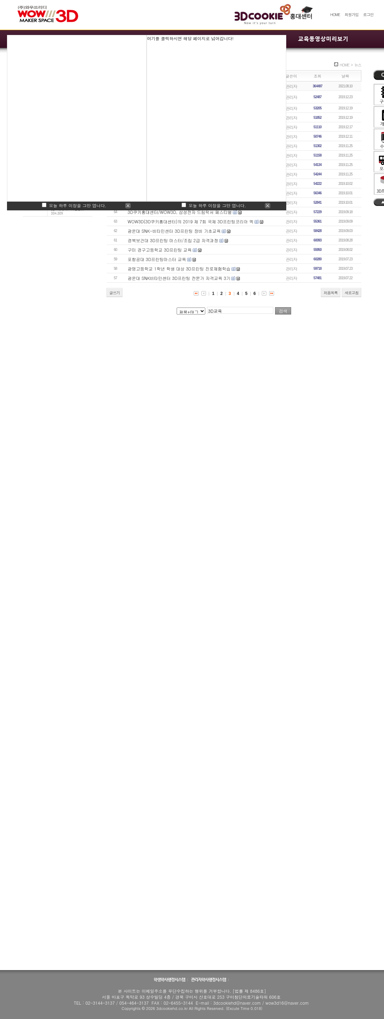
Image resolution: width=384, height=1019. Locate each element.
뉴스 (357, 64)
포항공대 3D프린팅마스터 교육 (157, 259)
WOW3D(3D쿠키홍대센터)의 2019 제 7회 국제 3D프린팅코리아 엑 (191, 221)
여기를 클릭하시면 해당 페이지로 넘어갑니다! (190, 38)
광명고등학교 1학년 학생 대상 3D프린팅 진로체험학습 (179, 269)
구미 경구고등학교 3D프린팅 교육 (160, 250)
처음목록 (331, 292)
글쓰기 (114, 292)
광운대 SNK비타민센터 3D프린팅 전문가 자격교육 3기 (179, 278)
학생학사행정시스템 (170, 979)
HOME (335, 14)
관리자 (291, 86)
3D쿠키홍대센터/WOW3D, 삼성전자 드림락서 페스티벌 (180, 212)
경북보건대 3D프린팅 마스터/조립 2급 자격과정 (173, 240)
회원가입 (352, 14)
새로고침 (352, 292)
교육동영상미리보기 (323, 39)
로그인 (368, 14)
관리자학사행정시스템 (209, 979)
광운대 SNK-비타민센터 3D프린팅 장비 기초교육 (174, 231)
